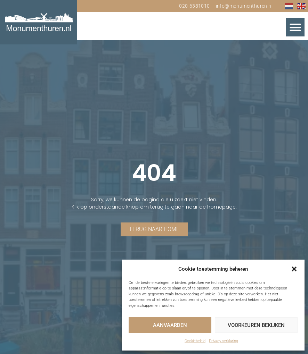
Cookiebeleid (195, 341)
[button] (294, 269)
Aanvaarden (170, 325)
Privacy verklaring (223, 341)
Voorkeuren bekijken (256, 325)
